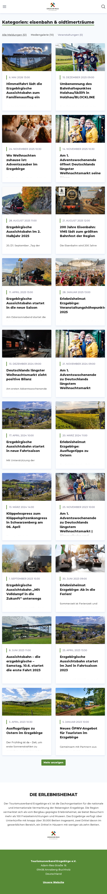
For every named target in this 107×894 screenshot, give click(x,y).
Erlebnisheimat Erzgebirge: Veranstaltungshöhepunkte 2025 (83, 305)
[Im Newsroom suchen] (103, 6)
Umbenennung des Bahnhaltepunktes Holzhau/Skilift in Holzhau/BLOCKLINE (77, 90)
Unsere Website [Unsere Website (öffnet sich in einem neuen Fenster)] (53, 882)
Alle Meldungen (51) (14, 34)
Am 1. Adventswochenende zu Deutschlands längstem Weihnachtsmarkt (78, 379)
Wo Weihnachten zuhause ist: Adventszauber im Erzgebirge (21, 162)
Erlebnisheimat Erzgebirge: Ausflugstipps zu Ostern (74, 448)
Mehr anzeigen (53, 762)
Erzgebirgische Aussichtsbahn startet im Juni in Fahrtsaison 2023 (79, 663)
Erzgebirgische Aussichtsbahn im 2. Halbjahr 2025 (23, 231)
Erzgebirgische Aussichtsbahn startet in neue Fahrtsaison (25, 446)
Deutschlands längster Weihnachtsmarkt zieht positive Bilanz (26, 374)
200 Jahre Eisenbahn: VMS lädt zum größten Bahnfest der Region (79, 231)
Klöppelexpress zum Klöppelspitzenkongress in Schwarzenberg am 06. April (26, 520)
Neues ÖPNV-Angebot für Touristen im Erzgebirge (78, 732)
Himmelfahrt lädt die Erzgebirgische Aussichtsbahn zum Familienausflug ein (24, 90)
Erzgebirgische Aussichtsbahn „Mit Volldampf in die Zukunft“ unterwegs (23, 591)
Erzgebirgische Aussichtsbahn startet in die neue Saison (25, 303)
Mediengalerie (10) (42, 34)
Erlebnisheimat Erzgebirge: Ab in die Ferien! (77, 589)
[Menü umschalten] (4, 6)
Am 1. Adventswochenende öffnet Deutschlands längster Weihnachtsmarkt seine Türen (80, 167)
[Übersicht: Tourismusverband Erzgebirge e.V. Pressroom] (52, 7)
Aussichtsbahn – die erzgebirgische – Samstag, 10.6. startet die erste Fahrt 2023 (24, 663)
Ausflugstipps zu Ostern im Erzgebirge (24, 730)
